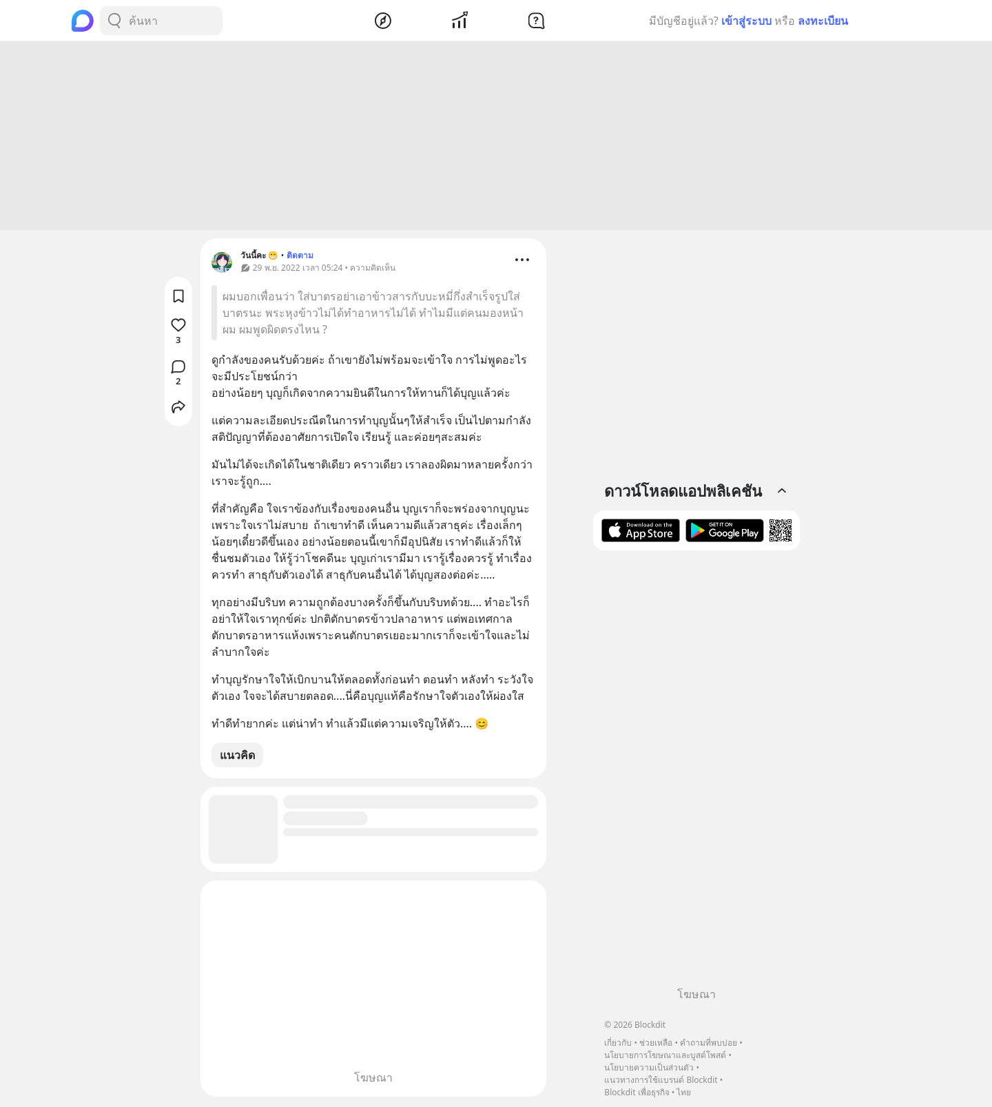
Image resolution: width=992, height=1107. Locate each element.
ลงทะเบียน (823, 20)
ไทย (683, 1092)
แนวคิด (237, 757)
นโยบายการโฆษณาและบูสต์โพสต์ (665, 1055)
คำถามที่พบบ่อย (708, 1042)
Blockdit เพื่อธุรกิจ (636, 1092)
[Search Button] (114, 20)
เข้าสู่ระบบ (746, 20)
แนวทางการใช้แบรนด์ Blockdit (660, 1080)
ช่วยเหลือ (655, 1042)
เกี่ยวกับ (618, 1042)
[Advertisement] (496, 138)
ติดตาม (300, 257)
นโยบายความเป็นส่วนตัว (649, 1067)
